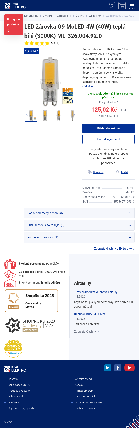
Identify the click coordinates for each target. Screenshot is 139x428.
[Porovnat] (95, 172)
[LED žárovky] (95, 16)
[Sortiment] (32, 283)
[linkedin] (107, 368)
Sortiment (13, 402)
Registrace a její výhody (21, 408)
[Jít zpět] (27, 114)
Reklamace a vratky (19, 384)
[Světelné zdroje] (64, 16)
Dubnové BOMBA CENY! (89, 314)
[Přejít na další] (74, 114)
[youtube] (129, 368)
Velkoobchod (15, 396)
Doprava (13, 379)
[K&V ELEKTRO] (15, 5)
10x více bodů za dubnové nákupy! (96, 292)
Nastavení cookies (85, 408)
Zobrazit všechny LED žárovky (114, 248)
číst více (87, 86)
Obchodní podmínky (86, 396)
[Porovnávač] (111, 5)
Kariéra (79, 384)
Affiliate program (84, 390)
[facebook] (117, 368)
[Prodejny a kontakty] (34, 274)
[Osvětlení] (47, 16)
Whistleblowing (83, 379)
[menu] (132, 6)
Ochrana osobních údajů (88, 402)
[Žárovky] (80, 16)
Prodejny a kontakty (19, 390)
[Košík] (122, 5)
